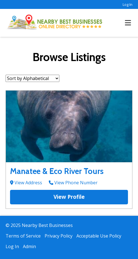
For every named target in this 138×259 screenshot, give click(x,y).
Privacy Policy (58, 236)
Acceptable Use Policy (98, 236)
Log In (127, 4)
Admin (29, 246)
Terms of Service (23, 236)
